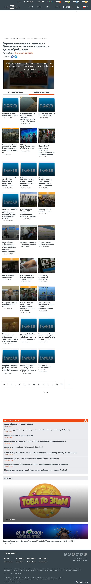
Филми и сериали (37, 569)
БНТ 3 (48, 7)
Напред (78, 569)
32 (24, 384)
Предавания (14, 38)
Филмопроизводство (15, 569)
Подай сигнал (71, 569)
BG (86, 7)
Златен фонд (27, 569)
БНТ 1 (31, 7)
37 (48, 384)
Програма (46, 569)
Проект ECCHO (56, 579)
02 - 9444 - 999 (80, 561)
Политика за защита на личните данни (33, 577)
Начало (6, 38)
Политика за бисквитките (54, 577)
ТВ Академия (8, 570)
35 (39, 384)
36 (43, 384)
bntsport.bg (20, 558)
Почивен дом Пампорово (73, 570)
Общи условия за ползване (12, 577)
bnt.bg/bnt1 (31, 558)
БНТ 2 (39, 7)
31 (19, 384)
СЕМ (42, 579)
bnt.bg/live (19, 562)
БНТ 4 (57, 7)
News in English (8, 573)
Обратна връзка (35, 579)
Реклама (76, 11)
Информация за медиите (35, 570)
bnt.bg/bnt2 (31, 562)
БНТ (19, 2)
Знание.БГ (22, 38)
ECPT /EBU (47, 579)
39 (57, 384)
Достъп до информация (20, 570)
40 (62, 384)
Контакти (62, 569)
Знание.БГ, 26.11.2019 (24, 53)
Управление (54, 569)
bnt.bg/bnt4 (43, 562)
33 (29, 384)
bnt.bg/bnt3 (43, 558)
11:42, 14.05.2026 (8, 543)
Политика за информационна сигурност (16, 579)
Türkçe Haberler (18, 573)
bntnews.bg (8, 562)
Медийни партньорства (57, 570)
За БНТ (6, 569)
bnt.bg (6, 558)
